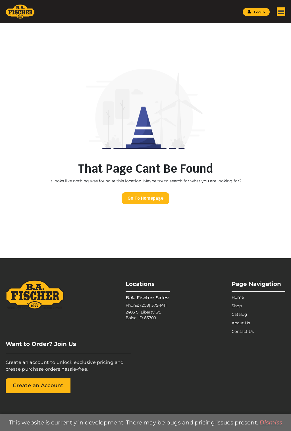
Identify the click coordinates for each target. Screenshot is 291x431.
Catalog (239, 314)
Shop (237, 305)
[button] (281, 11)
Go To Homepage (145, 198)
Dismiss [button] (270, 422)
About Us (241, 322)
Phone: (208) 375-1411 (146, 305)
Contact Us (243, 331)
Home (238, 297)
